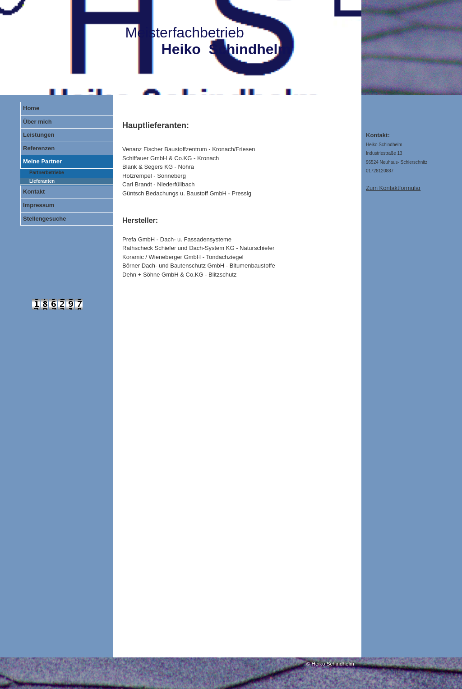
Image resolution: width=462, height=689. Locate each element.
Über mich (37, 121)
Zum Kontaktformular (393, 188)
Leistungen (38, 134)
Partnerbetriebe (46, 172)
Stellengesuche (44, 218)
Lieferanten (42, 181)
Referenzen (39, 148)
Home (31, 108)
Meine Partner (42, 161)
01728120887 (379, 170)
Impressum (38, 205)
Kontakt (34, 191)
